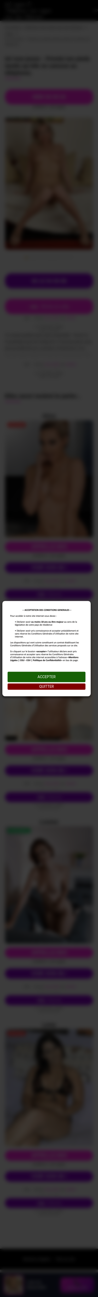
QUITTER (46, 686)
